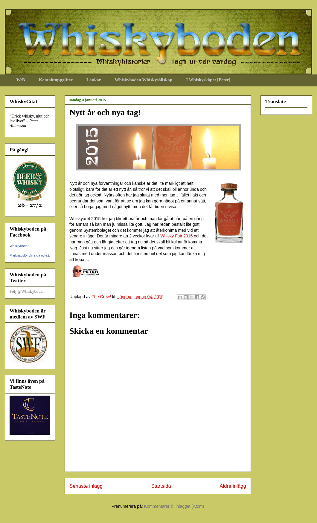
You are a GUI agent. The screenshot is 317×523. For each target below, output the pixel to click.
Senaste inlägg (86, 486)
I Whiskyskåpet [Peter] (208, 79)
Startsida (161, 486)
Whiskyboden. (20, 246)
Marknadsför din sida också (30, 255)
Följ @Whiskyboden (27, 291)
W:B (20, 79)
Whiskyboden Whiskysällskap (143, 79)
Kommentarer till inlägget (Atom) (174, 506)
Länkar (93, 79)
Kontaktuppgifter (56, 79)
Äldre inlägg (233, 486)
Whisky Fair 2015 (176, 236)
